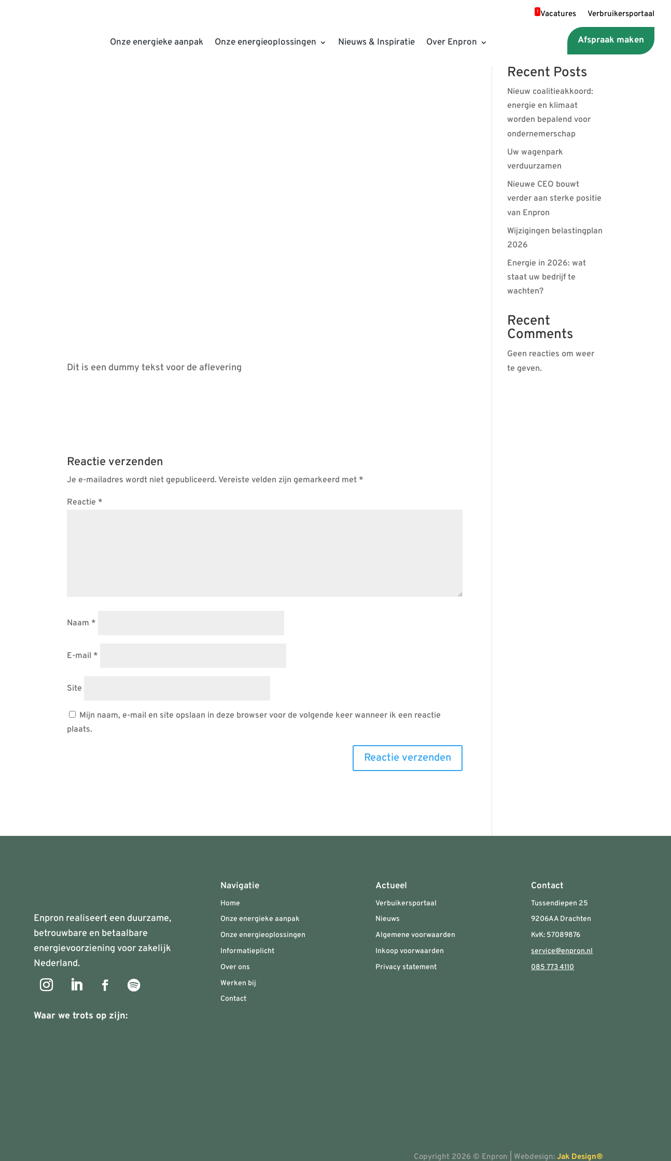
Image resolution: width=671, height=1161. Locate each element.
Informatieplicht (247, 951)
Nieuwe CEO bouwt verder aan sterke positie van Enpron (554, 198)
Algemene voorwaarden (415, 935)
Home (230, 903)
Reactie (85, 502)
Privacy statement (406, 967)
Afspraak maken (611, 40)
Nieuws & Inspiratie (376, 42)
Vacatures (555, 15)
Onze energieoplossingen (265, 42)
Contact (233, 999)
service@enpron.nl (562, 951)
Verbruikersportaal (621, 15)
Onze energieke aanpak (156, 42)
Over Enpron (451, 42)
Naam (81, 623)
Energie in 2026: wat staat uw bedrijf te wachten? (546, 277)
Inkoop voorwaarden (409, 951)
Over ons (235, 967)
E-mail (82, 656)
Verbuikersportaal (406, 903)
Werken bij (238, 983)
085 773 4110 (552, 967)
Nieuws (387, 919)
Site (74, 688)
